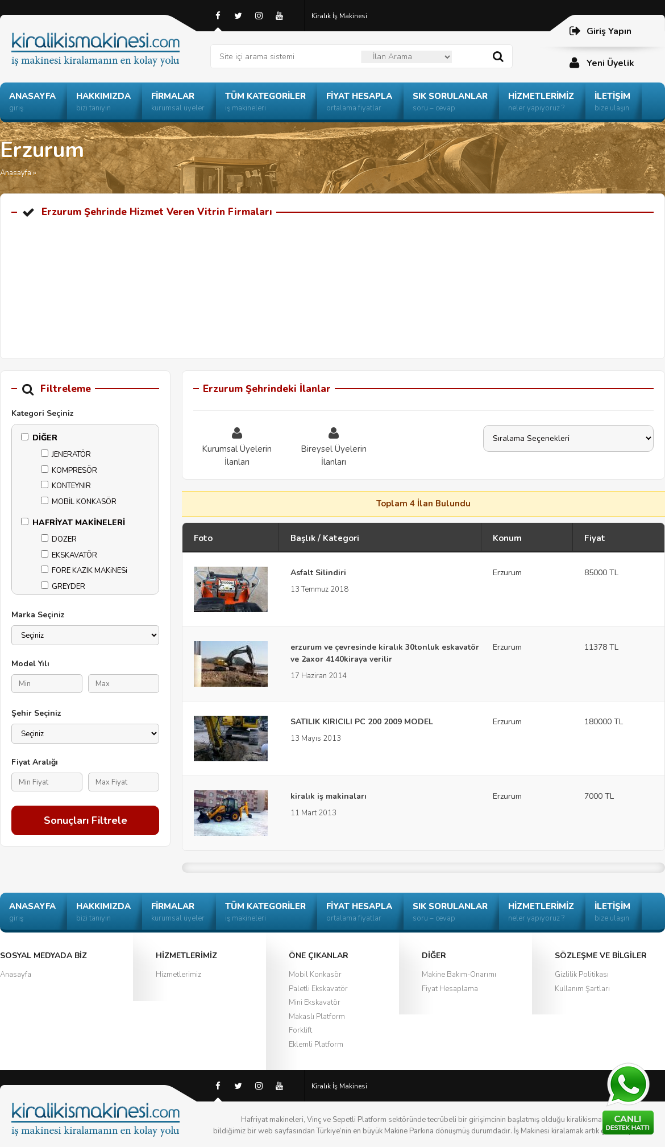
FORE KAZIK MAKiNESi (84, 571)
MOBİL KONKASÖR (79, 502)
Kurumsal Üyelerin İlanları (237, 446)
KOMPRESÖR (69, 470)
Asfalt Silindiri (318, 572)
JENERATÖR (66, 454)
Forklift (300, 1030)
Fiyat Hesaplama (450, 989)
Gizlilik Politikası (582, 974)
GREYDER (63, 586)
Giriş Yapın (599, 31)
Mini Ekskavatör (314, 1002)
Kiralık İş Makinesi (339, 15)
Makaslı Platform (317, 1017)
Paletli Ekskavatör (318, 989)
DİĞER (39, 437)
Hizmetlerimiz (178, 974)
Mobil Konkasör (315, 974)
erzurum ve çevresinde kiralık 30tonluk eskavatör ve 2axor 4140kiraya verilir (384, 653)
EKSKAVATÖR (69, 555)
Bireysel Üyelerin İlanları (333, 446)
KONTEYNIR (66, 486)
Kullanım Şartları (582, 989)
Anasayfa (15, 173)
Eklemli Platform (316, 1044)
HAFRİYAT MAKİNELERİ (73, 522)
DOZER (59, 539)
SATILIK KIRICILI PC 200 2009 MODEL (361, 721)
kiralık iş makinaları (328, 796)
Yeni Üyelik (601, 62)
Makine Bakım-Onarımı (459, 974)
